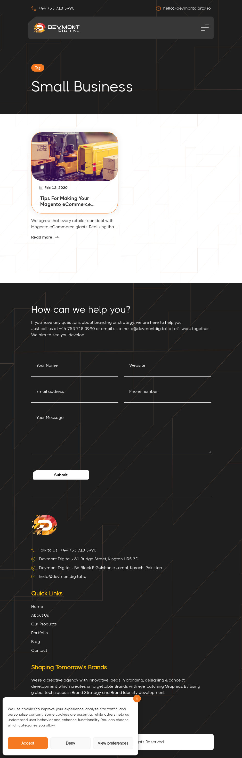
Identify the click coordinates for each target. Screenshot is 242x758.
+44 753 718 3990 (53, 8)
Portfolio (39, 632)
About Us (40, 615)
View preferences (113, 743)
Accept (27, 743)
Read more (41, 237)
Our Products (44, 624)
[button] (137, 698)
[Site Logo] (44, 524)
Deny (70, 743)
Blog (35, 641)
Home (37, 606)
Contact (39, 650)
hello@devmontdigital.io (183, 8)
